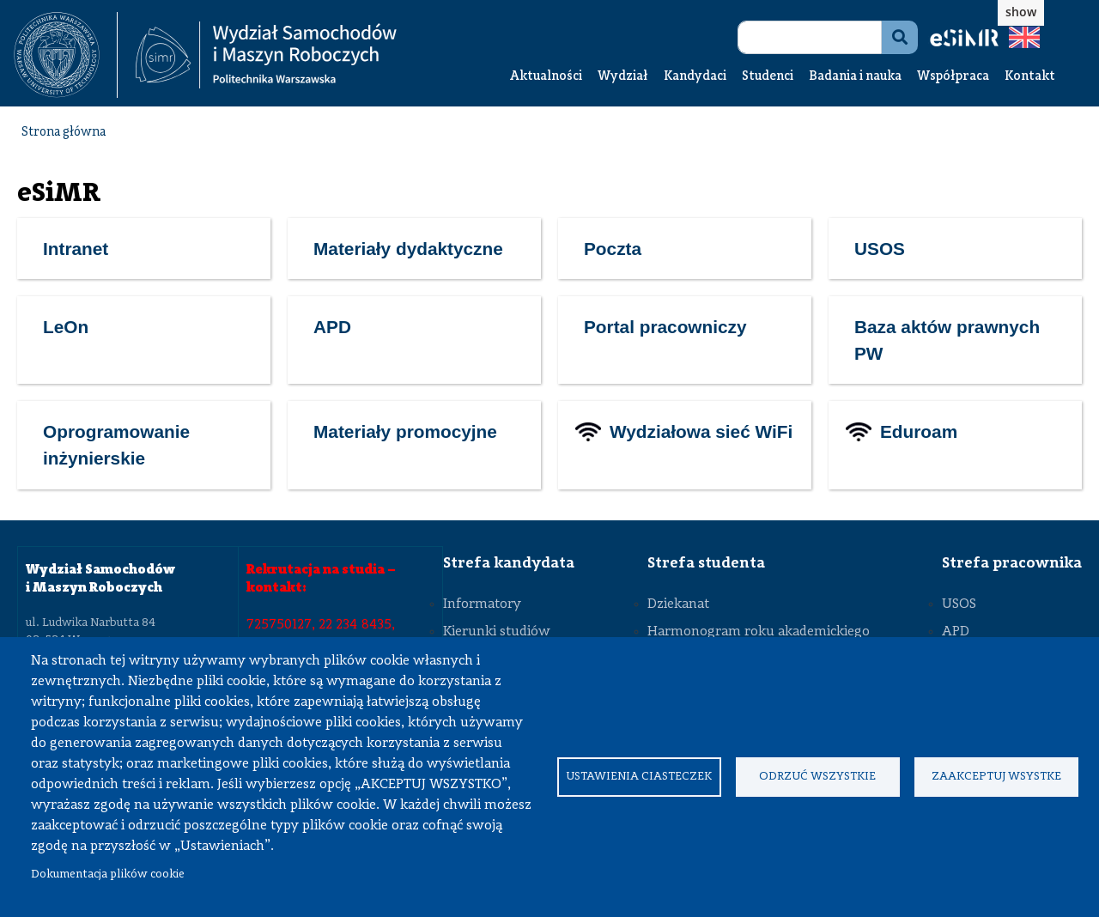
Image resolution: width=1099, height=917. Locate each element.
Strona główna (63, 132)
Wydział (623, 76)
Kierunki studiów (496, 632)
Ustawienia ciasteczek (639, 776)
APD (955, 632)
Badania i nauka (855, 76)
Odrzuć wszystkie (817, 776)
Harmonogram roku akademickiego (758, 632)
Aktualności (546, 76)
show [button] (1020, 11)
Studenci (767, 76)
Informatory (482, 604)
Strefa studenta (706, 563)
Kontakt (1030, 76)
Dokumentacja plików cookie (108, 874)
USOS (959, 604)
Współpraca (953, 76)
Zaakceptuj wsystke (996, 776)
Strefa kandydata (508, 563)
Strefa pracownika (1012, 563)
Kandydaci (695, 76)
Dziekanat (678, 604)
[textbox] (66, 55)
